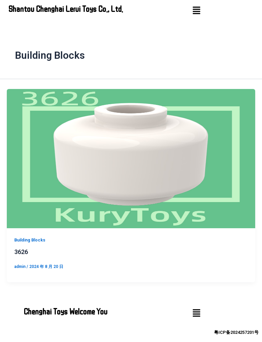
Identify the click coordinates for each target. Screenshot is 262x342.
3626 (21, 251)
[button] (196, 10)
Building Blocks (29, 239)
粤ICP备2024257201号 (236, 332)
